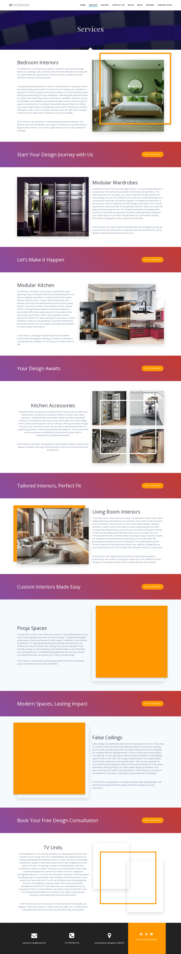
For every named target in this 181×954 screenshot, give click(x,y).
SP (19, 5)
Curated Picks (164, 5)
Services (93, 5)
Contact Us (118, 5)
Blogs (131, 5)
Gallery (105, 5)
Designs (150, 5)
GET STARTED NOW (152, 154)
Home (83, 5)
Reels (140, 5)
